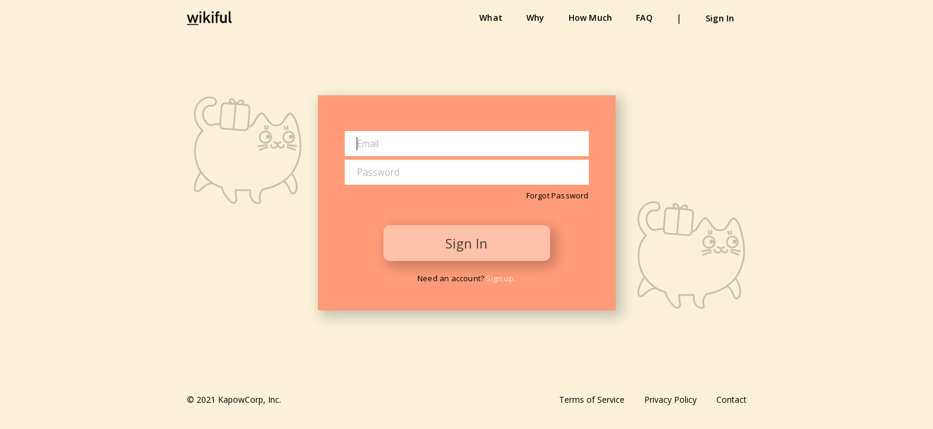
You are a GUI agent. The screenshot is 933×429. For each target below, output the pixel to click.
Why (535, 17)
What (491, 17)
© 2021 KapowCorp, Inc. (234, 399)
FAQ (644, 17)
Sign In (720, 18)
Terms (592, 399)
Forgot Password (557, 195)
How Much (591, 17)
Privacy (670, 399)
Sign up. (501, 278)
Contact (731, 399)
